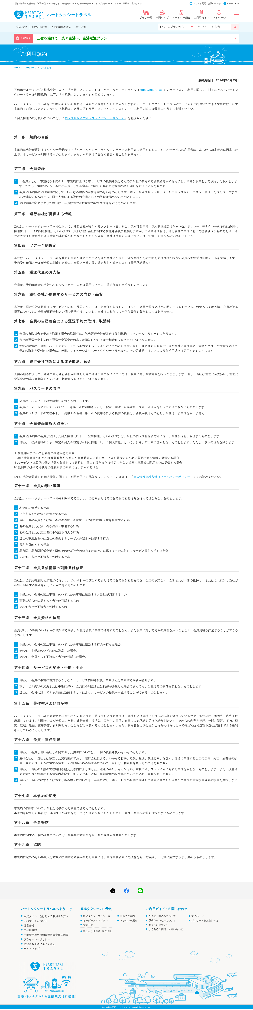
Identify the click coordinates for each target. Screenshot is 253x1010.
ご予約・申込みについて (162, 916)
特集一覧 (88, 924)
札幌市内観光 (39, 26)
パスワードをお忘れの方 (204, 920)
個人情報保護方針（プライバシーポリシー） (95, 118)
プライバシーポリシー (37, 939)
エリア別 (80, 26)
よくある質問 (199, 3)
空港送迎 (21, 26)
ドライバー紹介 (128, 920)
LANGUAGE (233, 3)
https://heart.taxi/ (152, 89)
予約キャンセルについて (162, 920)
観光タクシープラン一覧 (96, 916)
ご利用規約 (30, 930)
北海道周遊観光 (61, 26)
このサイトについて (35, 920)
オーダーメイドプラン (95, 920)
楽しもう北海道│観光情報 (97, 931)
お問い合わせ (214, 3)
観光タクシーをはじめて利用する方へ (46, 916)
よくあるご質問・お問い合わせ (166, 929)
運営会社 (29, 925)
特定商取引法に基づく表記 (39, 944)
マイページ (197, 916)
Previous (17, 38)
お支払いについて (158, 924)
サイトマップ (32, 948)
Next (235, 38)
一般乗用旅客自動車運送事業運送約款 (46, 934)
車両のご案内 (127, 916)
